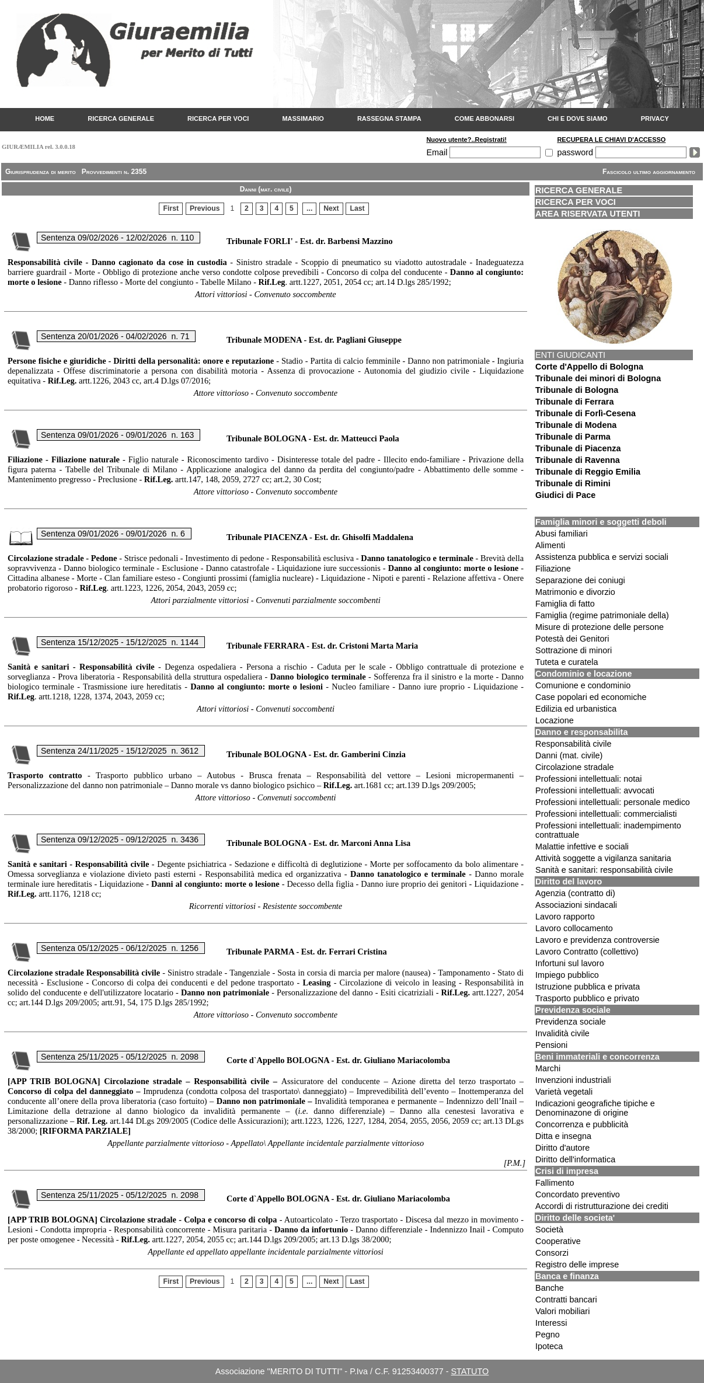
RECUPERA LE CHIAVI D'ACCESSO (611, 139)
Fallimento (554, 1182)
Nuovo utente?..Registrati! (466, 139)
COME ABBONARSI (484, 118)
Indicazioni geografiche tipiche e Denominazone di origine (595, 1108)
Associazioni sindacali (576, 905)
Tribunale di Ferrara (574, 401)
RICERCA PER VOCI (218, 118)
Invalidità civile (562, 1033)
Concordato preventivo (577, 1194)
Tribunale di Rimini (573, 483)
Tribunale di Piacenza (578, 448)
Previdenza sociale (573, 1010)
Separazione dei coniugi (580, 580)
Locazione (554, 720)
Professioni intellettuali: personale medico (612, 802)
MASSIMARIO (303, 118)
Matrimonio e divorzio (575, 592)
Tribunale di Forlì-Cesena (585, 413)
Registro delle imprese (577, 1264)
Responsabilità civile (573, 743)
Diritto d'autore (562, 1147)
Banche (549, 1288)
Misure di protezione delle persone (599, 627)
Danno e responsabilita (581, 732)
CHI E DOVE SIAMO (578, 118)
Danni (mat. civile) (568, 755)
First (171, 208)
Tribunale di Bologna (576, 390)
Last (357, 208)
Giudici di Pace (565, 495)
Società (549, 1229)
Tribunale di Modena (575, 425)
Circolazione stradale (574, 767)
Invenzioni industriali (573, 1080)
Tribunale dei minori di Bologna (598, 378)
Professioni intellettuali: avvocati (594, 790)
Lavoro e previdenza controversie (597, 940)
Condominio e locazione (583, 673)
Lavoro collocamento (574, 928)
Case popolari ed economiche (590, 697)
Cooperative (558, 1241)
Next (331, 208)
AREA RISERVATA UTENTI (587, 213)
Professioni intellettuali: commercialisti (606, 813)
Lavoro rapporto (565, 916)
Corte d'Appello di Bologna (589, 366)
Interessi (551, 1323)
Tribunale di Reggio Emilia (587, 471)
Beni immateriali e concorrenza (597, 1056)
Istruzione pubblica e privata (587, 986)
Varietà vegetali (564, 1091)
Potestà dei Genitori (572, 638)
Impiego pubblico (567, 975)
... (309, 208)
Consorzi (552, 1252)
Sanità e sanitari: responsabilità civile (604, 870)
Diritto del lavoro (568, 881)
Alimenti (550, 545)
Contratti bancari (566, 1299)
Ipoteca (549, 1346)
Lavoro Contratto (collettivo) (587, 951)
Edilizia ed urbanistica (575, 708)
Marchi (547, 1068)
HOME (44, 118)
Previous (205, 208)
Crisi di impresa (566, 1171)
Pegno (547, 1334)
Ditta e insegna (563, 1136)
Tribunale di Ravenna (577, 460)
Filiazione (553, 568)
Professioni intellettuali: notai (588, 778)
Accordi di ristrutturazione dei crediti (601, 1206)
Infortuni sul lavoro (569, 963)
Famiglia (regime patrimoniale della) (602, 615)
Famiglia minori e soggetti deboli (601, 522)
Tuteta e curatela (566, 662)
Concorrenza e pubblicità (581, 1124)
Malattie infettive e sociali (582, 846)
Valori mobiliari (562, 1311)
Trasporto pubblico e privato (587, 998)
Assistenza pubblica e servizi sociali (601, 557)
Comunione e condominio (582, 685)
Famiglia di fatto (565, 603)
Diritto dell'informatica (575, 1159)
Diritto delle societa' (575, 1217)
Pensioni (551, 1045)
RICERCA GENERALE (121, 118)
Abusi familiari (561, 533)
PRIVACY (655, 118)
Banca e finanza (567, 1276)
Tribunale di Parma (573, 436)
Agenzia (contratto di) (575, 893)
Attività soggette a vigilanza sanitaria (603, 858)
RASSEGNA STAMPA (389, 118)
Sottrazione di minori (573, 650)
